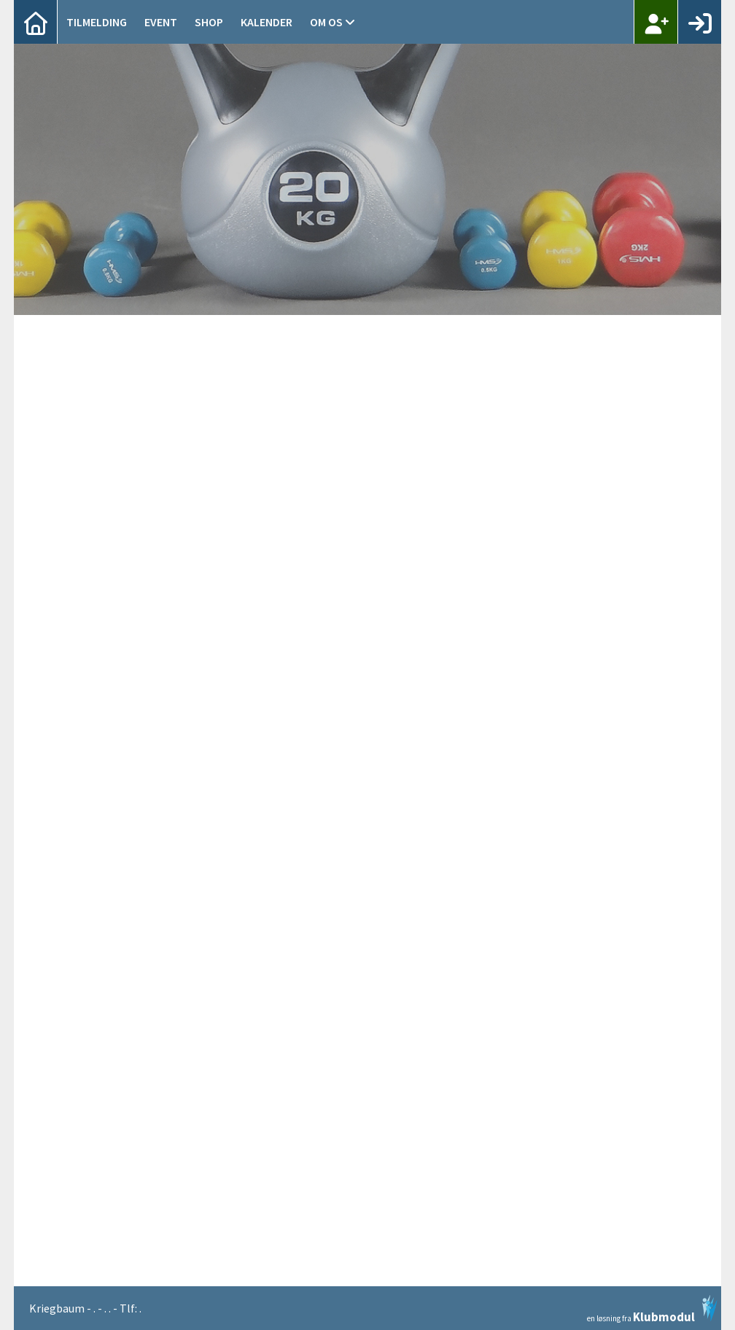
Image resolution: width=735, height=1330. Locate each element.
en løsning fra (652, 1309)
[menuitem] (36, 22)
